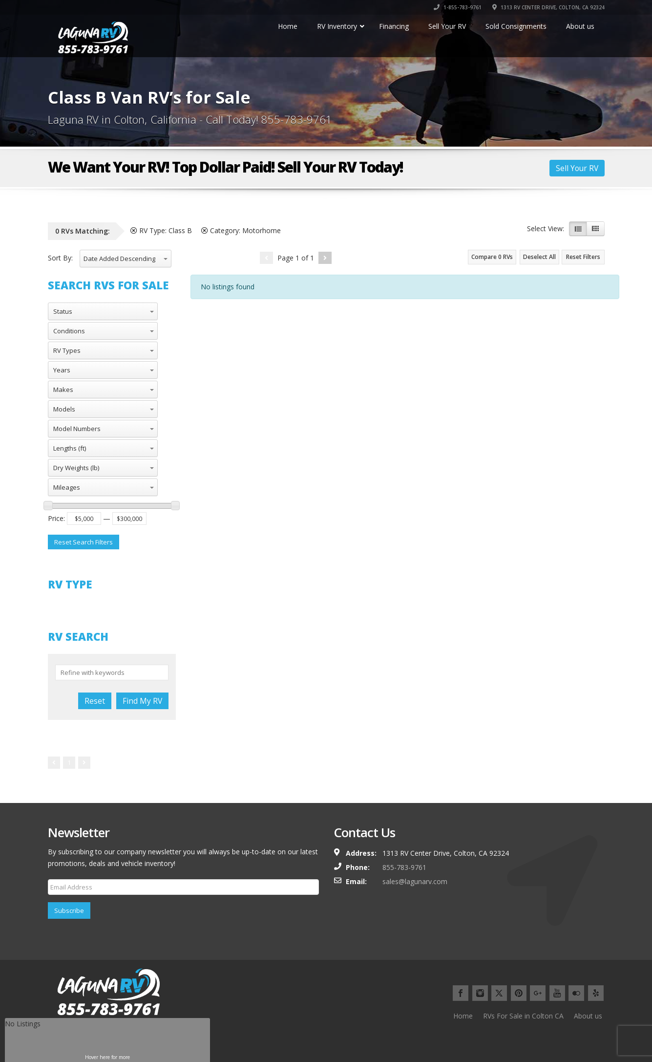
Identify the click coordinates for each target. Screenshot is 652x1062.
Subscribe (69, 910)
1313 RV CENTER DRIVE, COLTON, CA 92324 (548, 7)
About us (588, 1015)
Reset (94, 700)
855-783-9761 (404, 867)
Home (463, 1015)
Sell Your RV (577, 168)
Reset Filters (583, 257)
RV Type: (161, 230)
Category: (241, 230)
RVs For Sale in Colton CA (523, 1015)
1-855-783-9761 (458, 7)
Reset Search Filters (83, 542)
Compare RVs (492, 257)
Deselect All (539, 257)
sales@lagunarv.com (414, 881)
